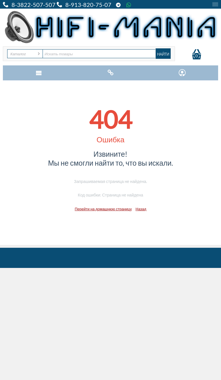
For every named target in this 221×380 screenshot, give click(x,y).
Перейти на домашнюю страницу (103, 209)
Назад (141, 209)
